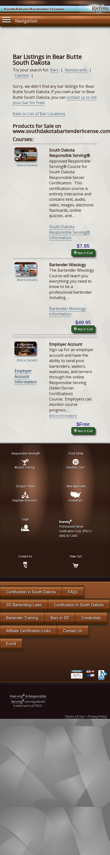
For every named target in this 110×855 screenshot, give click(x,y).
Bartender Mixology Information (67, 311)
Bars (54, 70)
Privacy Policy (97, 716)
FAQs (73, 592)
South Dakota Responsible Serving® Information (69, 232)
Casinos (22, 75)
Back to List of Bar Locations (39, 113)
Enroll (11, 644)
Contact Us (72, 631)
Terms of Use (75, 716)
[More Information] (63, 415)
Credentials (91, 618)
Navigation (19, 20)
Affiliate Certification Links (28, 631)
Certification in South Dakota (31, 592)
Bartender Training (22, 618)
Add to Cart (83, 252)
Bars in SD (60, 618)
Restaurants (76, 70)
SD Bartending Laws (24, 605)
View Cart (76, 556)
